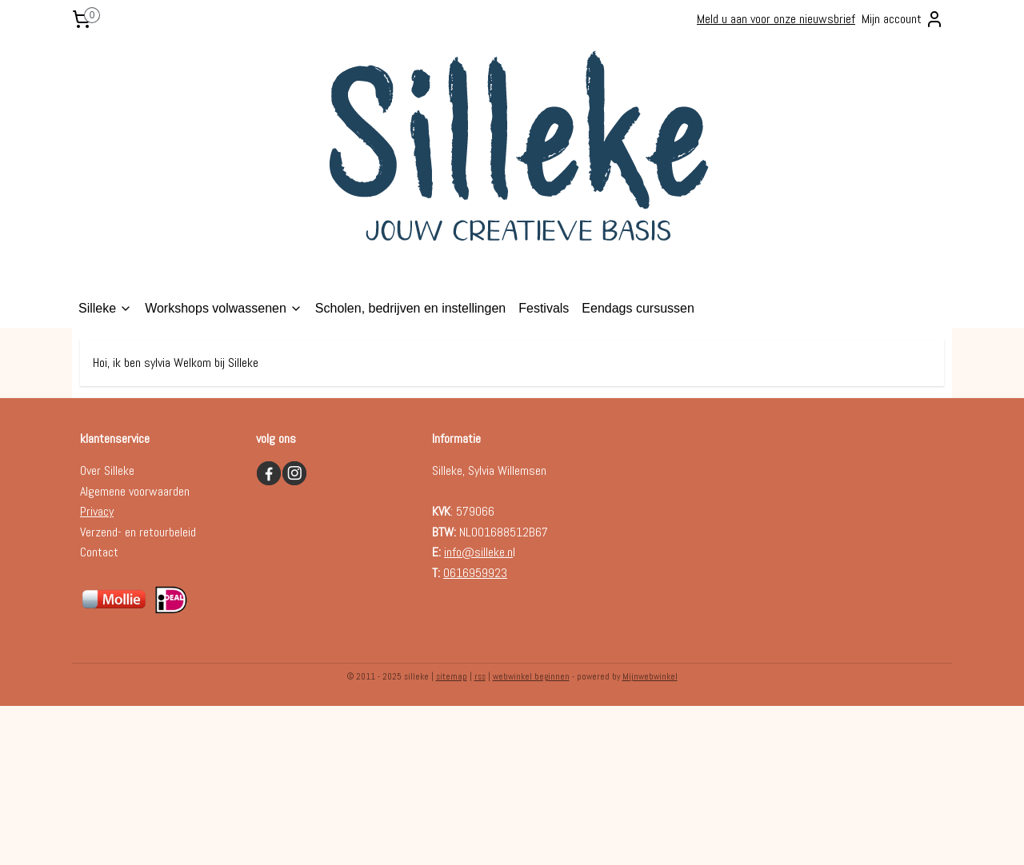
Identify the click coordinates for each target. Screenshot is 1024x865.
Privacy (97, 511)
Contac (97, 552)
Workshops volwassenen (223, 308)
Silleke (105, 308)
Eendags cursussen (638, 308)
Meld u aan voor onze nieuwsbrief (776, 18)
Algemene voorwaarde (132, 491)
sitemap (451, 676)
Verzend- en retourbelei (135, 532)
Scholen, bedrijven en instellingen (410, 308)
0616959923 (475, 572)
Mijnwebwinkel (650, 676)
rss (480, 676)
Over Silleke (107, 470)
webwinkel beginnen (531, 676)
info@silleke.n (478, 552)
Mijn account (903, 19)
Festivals (543, 308)
